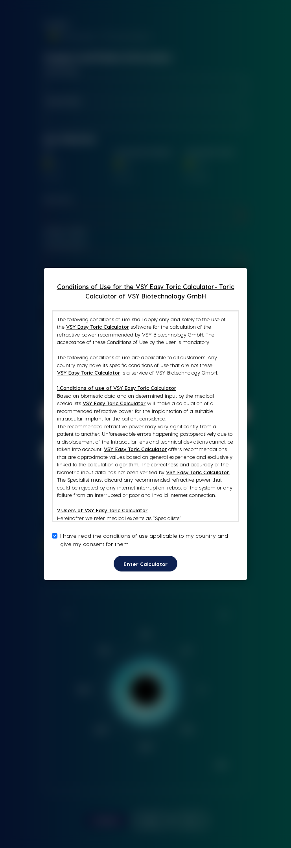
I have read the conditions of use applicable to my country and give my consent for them (144, 539)
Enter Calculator (145, 564)
